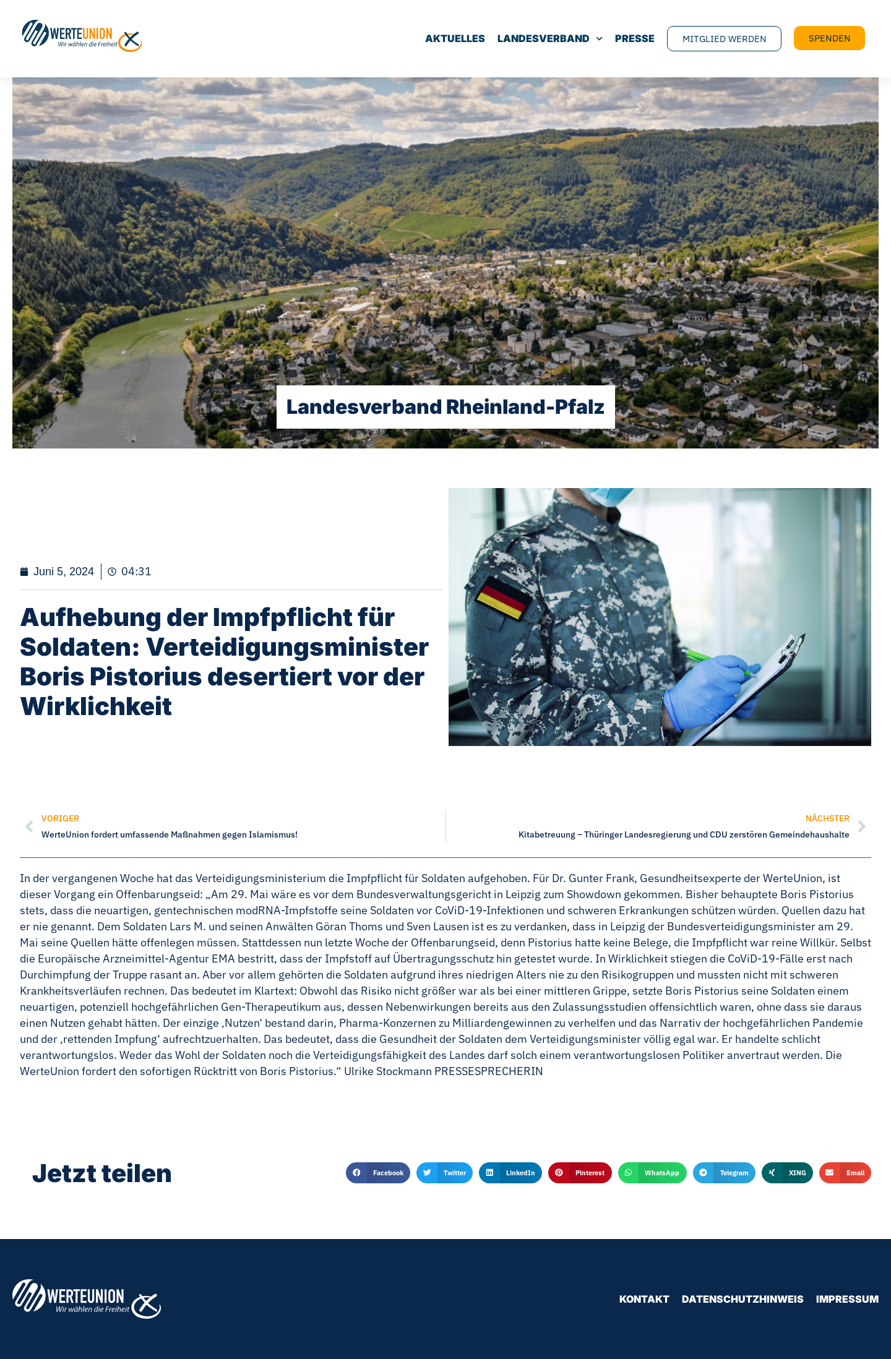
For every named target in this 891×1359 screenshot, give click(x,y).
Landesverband (548, 39)
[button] (378, 1172)
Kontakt (644, 1299)
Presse (633, 39)
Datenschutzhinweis (743, 1299)
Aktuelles (454, 39)
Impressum (847, 1299)
